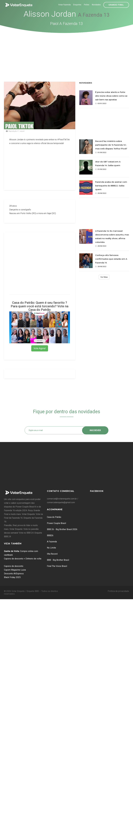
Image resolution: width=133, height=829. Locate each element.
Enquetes (77, 5)
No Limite (51, 547)
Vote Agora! (40, 348)
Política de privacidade (118, 591)
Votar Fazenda (64, 5)
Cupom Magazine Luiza (15, 570)
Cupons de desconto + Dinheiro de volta (22, 558)
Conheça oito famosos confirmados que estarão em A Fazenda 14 (111, 259)
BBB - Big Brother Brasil (58, 560)
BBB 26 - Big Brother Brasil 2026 (62, 529)
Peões (86, 5)
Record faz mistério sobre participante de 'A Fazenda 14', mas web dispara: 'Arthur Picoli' (111, 145)
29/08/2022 (100, 193)
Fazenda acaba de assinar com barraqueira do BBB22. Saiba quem (111, 186)
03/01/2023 (100, 103)
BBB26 (50, 535)
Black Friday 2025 (12, 577)
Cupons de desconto (13, 566)
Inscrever (95, 430)
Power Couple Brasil (56, 523)
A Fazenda (52, 541)
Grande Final (116, 5)
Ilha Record (52, 554)
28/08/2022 (100, 246)
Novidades (96, 5)
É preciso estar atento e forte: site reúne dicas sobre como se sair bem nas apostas (111, 96)
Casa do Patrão (54, 517)
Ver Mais (104, 277)
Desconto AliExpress (14, 573)
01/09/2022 (100, 152)
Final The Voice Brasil (57, 566)
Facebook (97, 491)
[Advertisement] (66, 53)
